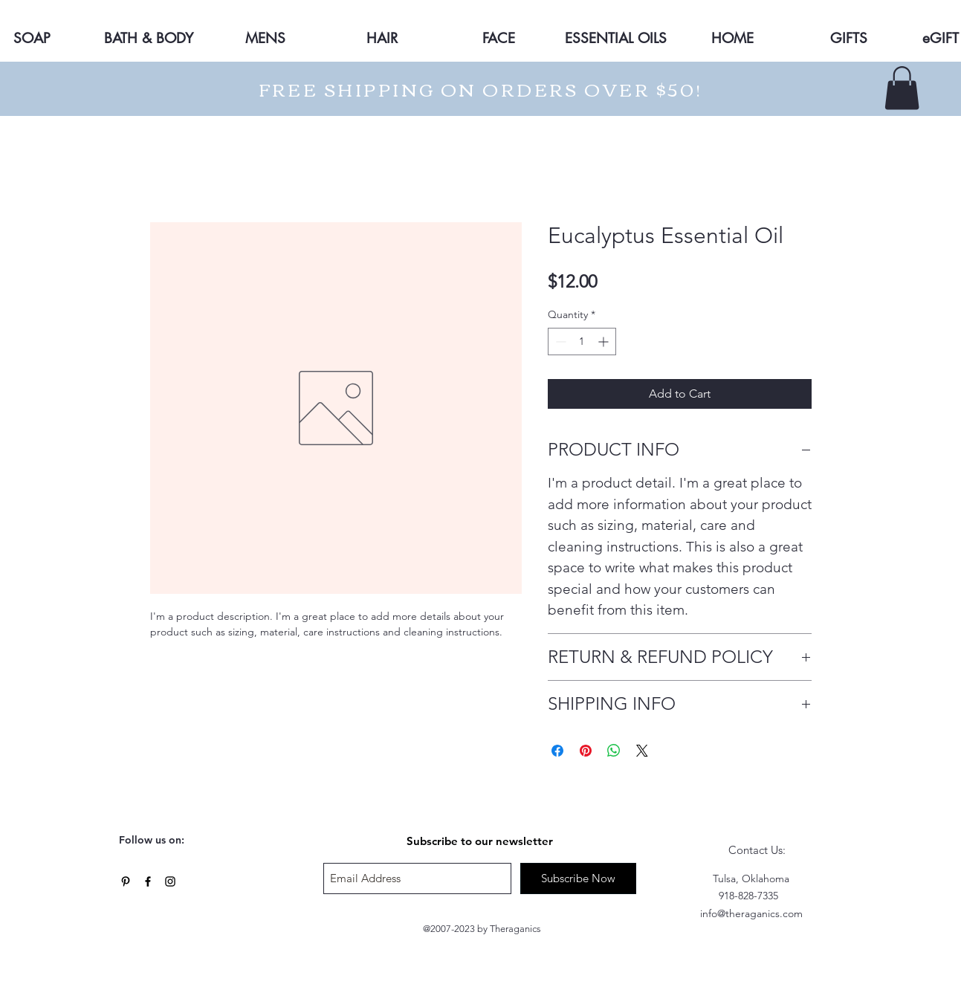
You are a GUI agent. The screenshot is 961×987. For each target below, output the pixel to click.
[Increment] (604, 342)
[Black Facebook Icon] (148, 881)
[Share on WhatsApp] (614, 751)
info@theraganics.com (751, 913)
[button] (902, 88)
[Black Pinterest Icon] (125, 881)
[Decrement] (559, 342)
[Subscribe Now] (578, 878)
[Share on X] (642, 751)
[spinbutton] (582, 342)
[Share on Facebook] (557, 751)
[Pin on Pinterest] (586, 751)
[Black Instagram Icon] (170, 881)
